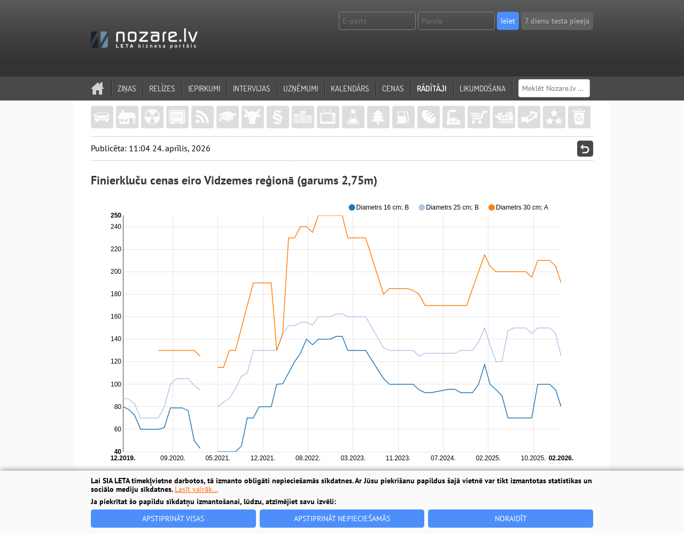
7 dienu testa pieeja (557, 21)
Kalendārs (350, 88)
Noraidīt (511, 518)
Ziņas (127, 88)
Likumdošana (483, 88)
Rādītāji (432, 88)
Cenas (393, 88)
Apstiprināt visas (173, 518)
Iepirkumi (204, 88)
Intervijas (251, 88)
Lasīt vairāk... (196, 489)
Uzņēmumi (300, 88)
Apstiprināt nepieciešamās (342, 518)
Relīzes (162, 88)
